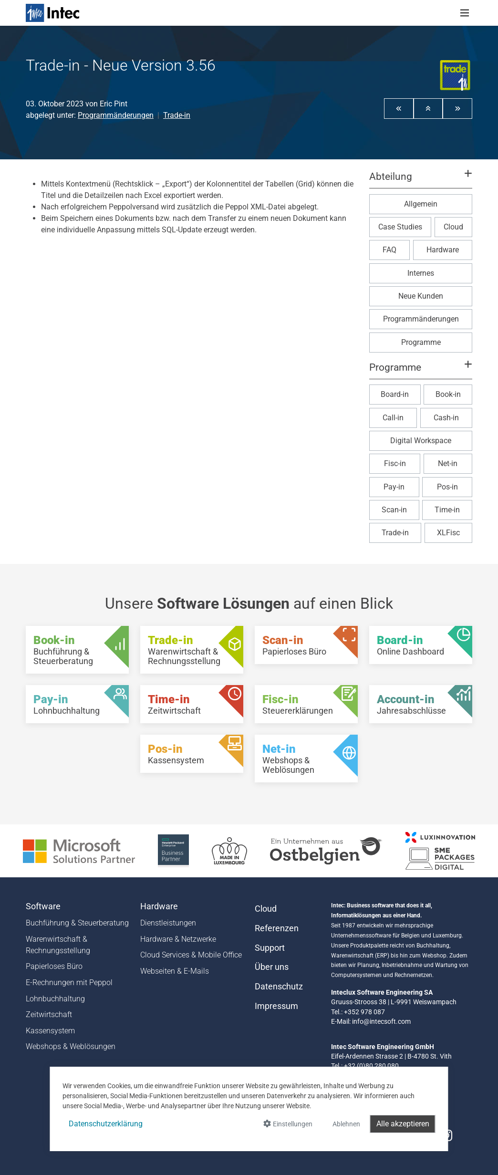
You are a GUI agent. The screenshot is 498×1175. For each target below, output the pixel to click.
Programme (421, 342)
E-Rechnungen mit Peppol (69, 982)
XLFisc (448, 532)
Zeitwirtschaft (49, 1014)
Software (43, 906)
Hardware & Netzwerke (178, 939)
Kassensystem (50, 1030)
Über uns (272, 967)
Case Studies (400, 226)
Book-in (448, 394)
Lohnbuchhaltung (55, 998)
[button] (399, 108)
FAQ (389, 249)
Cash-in (446, 417)
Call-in (393, 417)
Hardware (442, 249)
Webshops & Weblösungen (70, 1046)
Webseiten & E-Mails (174, 971)
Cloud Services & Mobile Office (191, 954)
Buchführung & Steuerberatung (77, 922)
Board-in (395, 394)
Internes (420, 273)
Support (270, 948)
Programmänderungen (116, 115)
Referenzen (277, 928)
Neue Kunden (420, 296)
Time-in (447, 509)
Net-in (447, 463)
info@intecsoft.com (381, 1021)
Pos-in (447, 486)
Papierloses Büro (54, 966)
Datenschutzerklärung (106, 1123)
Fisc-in (395, 463)
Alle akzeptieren (402, 1123)
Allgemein (420, 203)
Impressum (276, 1006)
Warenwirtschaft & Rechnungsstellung (58, 945)
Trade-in (176, 115)
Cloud (453, 226)
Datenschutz (279, 986)
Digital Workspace (420, 440)
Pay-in (394, 486)
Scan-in (394, 509)
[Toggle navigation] (464, 13)
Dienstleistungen (168, 922)
